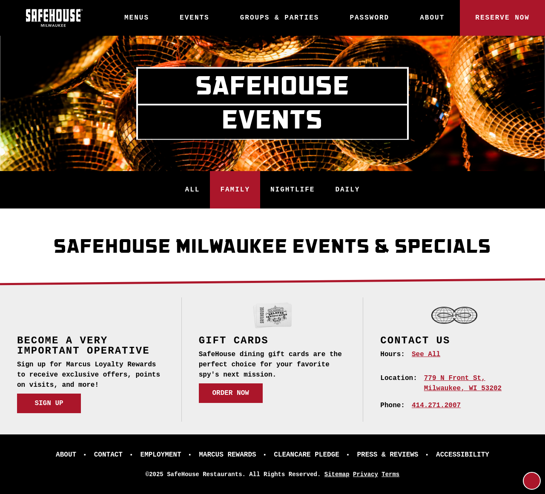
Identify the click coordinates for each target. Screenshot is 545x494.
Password (369, 18)
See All (426, 354)
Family (235, 190)
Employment (161, 455)
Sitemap (337, 474)
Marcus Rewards (227, 455)
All (192, 190)
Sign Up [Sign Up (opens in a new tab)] (48, 403)
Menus (136, 18)
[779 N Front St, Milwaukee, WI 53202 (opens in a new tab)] (463, 383)
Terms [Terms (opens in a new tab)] (390, 474)
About (432, 18)
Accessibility (462, 455)
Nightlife (292, 190)
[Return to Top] (532, 481)
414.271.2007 (436, 405)
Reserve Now (502, 18)
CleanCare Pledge (306, 455)
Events (194, 18)
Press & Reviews (387, 455)
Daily (347, 190)
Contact (108, 455)
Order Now (230, 393)
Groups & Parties (279, 18)
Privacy (365, 474)
